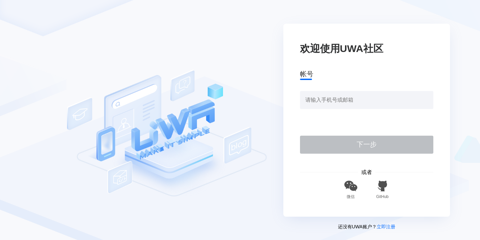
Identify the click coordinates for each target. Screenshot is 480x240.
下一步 (367, 144)
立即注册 (386, 226)
